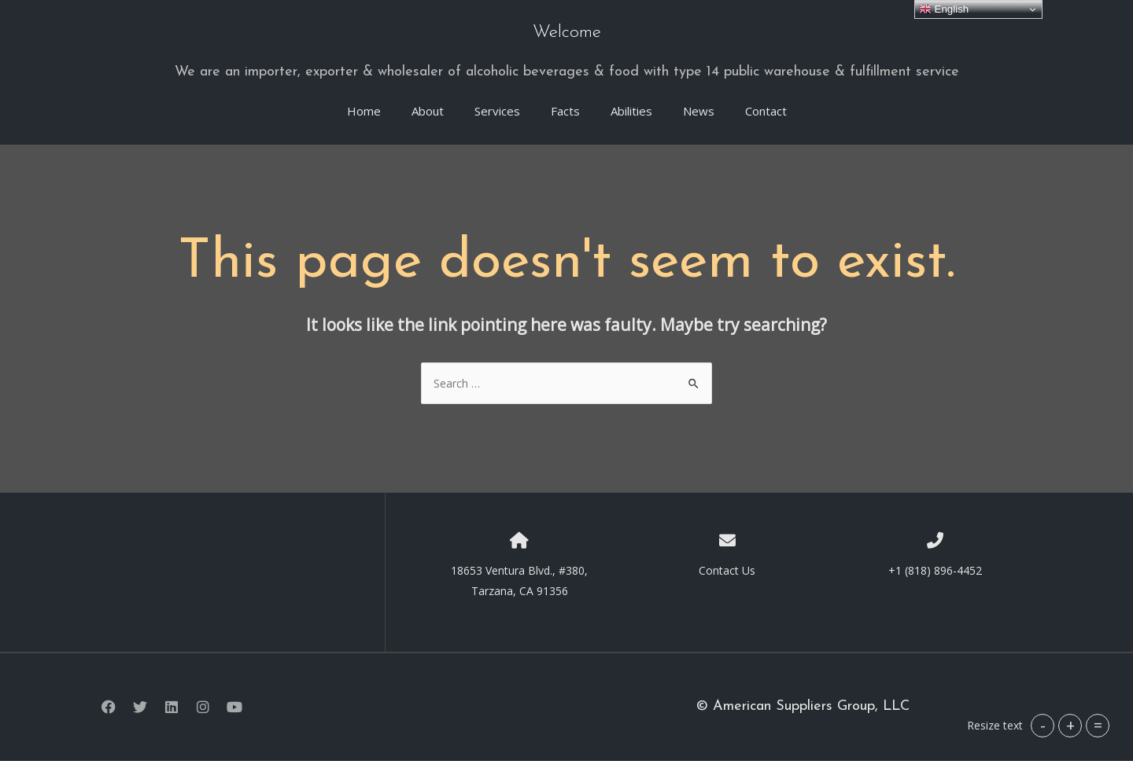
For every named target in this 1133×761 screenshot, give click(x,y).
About (427, 111)
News (698, 111)
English (944, 9)
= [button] (1098, 725)
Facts (565, 111)
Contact (766, 111)
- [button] (1043, 725)
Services (497, 111)
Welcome (567, 33)
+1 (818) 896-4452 (935, 570)
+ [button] (1070, 725)
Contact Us (727, 570)
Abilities (631, 111)
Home (364, 111)
